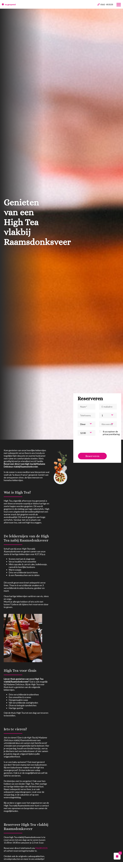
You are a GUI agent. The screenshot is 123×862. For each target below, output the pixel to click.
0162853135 (41, 848)
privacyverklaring (111, 434)
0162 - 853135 (106, 4)
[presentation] (96, 444)
